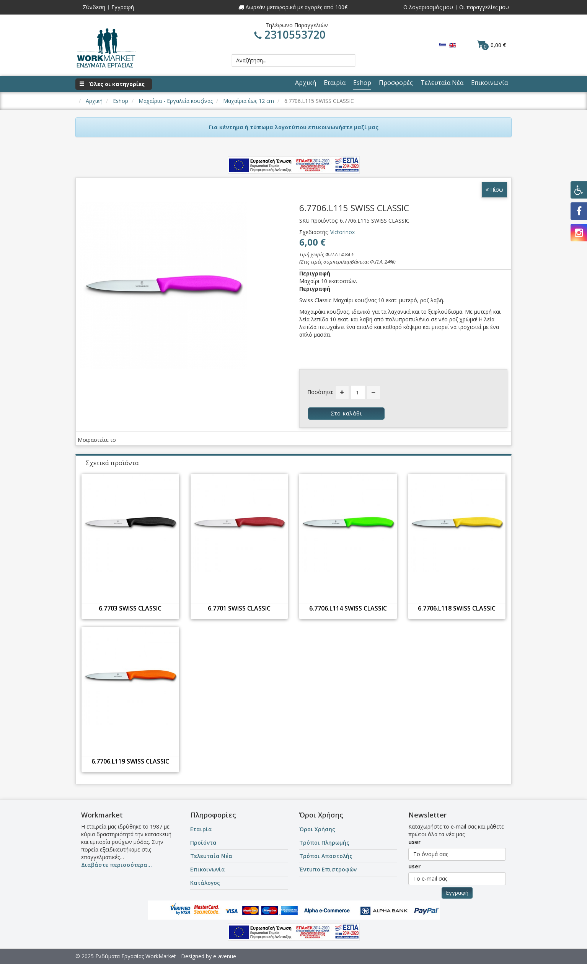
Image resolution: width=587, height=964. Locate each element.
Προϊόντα (203, 842)
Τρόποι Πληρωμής (324, 842)
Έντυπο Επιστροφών (328, 869)
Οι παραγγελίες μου (484, 7)
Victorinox (342, 232)
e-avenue (224, 956)
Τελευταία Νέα (211, 856)
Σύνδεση (94, 7)
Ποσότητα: (320, 392)
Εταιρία (201, 829)
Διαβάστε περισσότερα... (116, 864)
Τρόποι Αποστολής (325, 856)
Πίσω (494, 189)
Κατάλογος (205, 882)
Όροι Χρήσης (317, 829)
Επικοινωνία (207, 869)
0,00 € (491, 44)
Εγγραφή (122, 7)
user (414, 841)
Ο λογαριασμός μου (428, 7)
